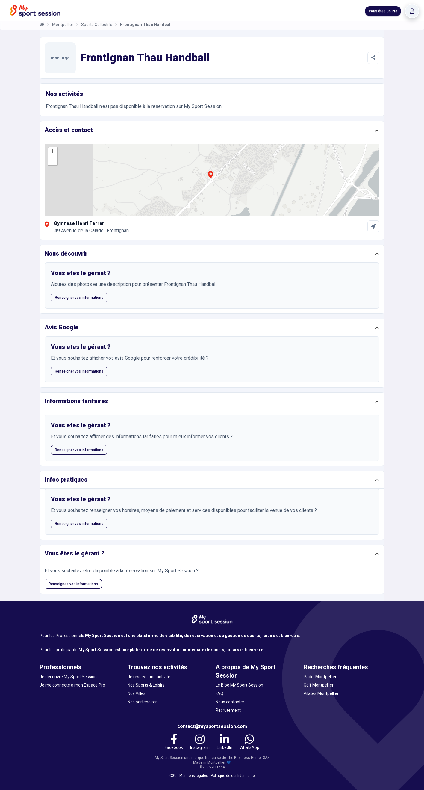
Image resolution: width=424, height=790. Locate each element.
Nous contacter (230, 701)
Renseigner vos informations (79, 297)
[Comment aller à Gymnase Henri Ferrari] (373, 226)
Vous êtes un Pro (383, 11)
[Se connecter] (412, 11)
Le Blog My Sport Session (239, 685)
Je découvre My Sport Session (68, 676)
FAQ (219, 693)
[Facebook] (174, 742)
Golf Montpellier (319, 685)
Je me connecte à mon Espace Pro (72, 685)
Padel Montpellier (320, 676)
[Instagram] (200, 742)
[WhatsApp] (249, 742)
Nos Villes (137, 693)
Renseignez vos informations (73, 584)
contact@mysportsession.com (212, 726)
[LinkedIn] (224, 742)
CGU (173, 776)
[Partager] (373, 58)
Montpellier (62, 24)
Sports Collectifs (96, 24)
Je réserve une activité (149, 676)
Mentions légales (193, 776)
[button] (52, 151)
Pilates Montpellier (321, 693)
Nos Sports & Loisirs (146, 685)
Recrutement (228, 710)
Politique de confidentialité (233, 776)
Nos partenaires (143, 701)
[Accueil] (42, 24)
